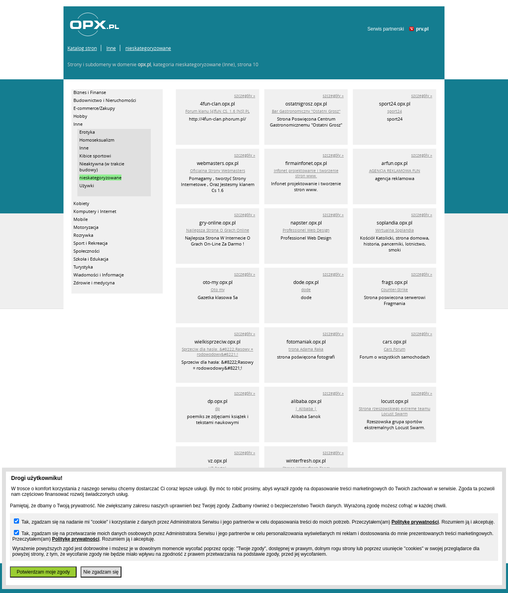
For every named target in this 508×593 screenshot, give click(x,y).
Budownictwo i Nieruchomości (104, 100)
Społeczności (86, 251)
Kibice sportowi (95, 156)
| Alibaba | (306, 408)
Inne (111, 48)
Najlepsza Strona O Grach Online (217, 230)
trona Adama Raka (306, 349)
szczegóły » (244, 95)
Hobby (80, 116)
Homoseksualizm (96, 140)
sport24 (394, 111)
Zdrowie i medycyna (94, 283)
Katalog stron (82, 48)
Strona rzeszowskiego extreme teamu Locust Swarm (394, 411)
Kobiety (81, 203)
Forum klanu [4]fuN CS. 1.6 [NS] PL (217, 111)
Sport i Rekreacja (90, 243)
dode (306, 289)
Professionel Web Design (306, 230)
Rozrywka (83, 235)
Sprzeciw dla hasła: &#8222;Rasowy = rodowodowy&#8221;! (217, 352)
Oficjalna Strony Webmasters (217, 170)
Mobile (80, 219)
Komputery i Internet (94, 211)
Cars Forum (394, 349)
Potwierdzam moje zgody (43, 572)
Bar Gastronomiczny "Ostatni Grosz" (306, 111)
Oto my (218, 289)
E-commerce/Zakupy (94, 108)
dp (217, 408)
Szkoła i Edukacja (90, 259)
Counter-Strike (394, 289)
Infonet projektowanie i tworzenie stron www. (306, 173)
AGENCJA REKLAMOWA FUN (394, 170)
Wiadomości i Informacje (98, 275)
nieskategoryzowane (148, 48)
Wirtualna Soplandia (394, 230)
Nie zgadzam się (101, 572)
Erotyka (87, 132)
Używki (86, 185)
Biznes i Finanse (89, 92)
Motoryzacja (85, 227)
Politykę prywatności (415, 522)
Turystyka (83, 267)
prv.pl (422, 29)
